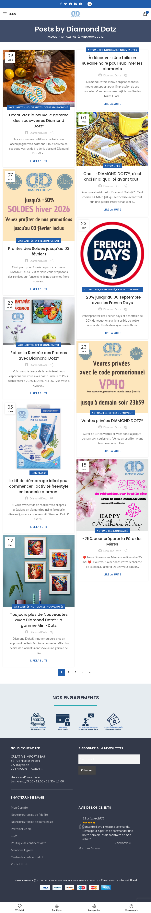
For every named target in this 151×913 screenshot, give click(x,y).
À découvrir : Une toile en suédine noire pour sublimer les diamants (112, 63)
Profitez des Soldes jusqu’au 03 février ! (38, 251)
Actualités (17, 107)
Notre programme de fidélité (29, 814)
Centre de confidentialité (27, 857)
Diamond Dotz (91, 29)
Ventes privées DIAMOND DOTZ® (112, 420)
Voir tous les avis (89, 848)
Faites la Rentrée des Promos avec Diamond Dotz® (39, 355)
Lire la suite (38, 161)
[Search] (89, 4)
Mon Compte (19, 807)
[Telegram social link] (80, 3)
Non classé (111, 49)
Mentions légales (22, 850)
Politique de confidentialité (28, 843)
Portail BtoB (19, 864)
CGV (14, 836)
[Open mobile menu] (9, 14)
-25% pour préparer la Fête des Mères (112, 541)
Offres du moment (56, 107)
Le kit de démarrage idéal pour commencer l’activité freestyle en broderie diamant (39, 486)
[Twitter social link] (65, 3)
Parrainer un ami (21, 828)
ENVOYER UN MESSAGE (27, 797)
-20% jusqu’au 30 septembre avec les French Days (112, 299)
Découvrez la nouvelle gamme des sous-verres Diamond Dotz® (39, 120)
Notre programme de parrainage (32, 821)
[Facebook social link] (61, 3)
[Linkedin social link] (75, 3)
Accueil (52, 36)
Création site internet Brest (119, 880)
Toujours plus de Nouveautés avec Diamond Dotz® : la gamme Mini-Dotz (39, 620)
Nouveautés (34, 107)
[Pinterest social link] (70, 3)
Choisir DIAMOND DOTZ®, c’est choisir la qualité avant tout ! (112, 176)
